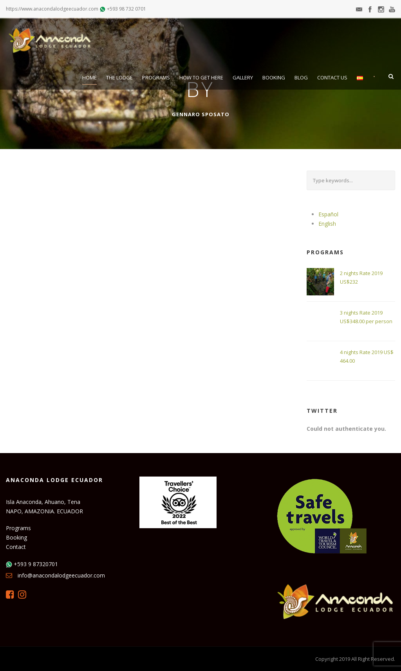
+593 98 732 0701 (126, 8)
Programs (156, 77)
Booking (273, 77)
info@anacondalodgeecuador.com (61, 575)
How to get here (201, 77)
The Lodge (119, 77)
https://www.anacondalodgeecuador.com (52, 8)
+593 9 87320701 (36, 564)
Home (89, 77)
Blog (301, 77)
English (327, 223)
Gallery (243, 77)
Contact (16, 546)
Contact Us (332, 77)
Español (328, 214)
